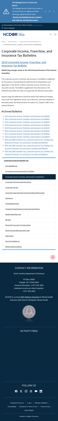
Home (3, 42)
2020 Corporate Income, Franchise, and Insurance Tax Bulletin (27, 125)
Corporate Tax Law (11, 187)
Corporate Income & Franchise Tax (30, 42)
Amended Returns (11, 166)
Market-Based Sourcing (13, 214)
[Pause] (49, 11)
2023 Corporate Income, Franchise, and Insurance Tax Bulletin (27, 116)
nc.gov (29, 403)
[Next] (54, 11)
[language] (9, 28)
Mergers (8, 220)
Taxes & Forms (12, 42)
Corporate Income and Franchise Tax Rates (19, 171)
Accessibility (12, 406)
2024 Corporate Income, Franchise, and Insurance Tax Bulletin (24, 64)
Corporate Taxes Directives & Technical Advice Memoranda (24, 193)
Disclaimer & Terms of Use (28, 406)
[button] (49, 34)
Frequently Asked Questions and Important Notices (22, 209)
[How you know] (38, 25)
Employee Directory (17, 403)
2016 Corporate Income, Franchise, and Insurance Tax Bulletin (27, 137)
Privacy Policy (45, 406)
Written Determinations (13, 247)
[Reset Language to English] (2, 28)
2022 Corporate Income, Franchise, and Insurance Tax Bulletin (27, 119)
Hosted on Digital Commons (28, 416)
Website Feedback (41, 403)
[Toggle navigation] (55, 34)
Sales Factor (9, 236)
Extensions (9, 198)
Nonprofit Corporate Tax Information (18, 225)
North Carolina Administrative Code (17, 231)
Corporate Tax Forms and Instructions (18, 182)
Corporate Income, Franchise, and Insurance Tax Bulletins (24, 177)
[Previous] (45, 11)
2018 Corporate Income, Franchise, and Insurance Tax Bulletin (27, 131)
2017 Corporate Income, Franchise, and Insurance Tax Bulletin (27, 134)
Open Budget (29, 410)
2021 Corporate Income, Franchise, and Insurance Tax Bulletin (27, 122)
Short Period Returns (12, 241)
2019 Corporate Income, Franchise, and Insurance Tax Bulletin (27, 128)
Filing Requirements (12, 204)
